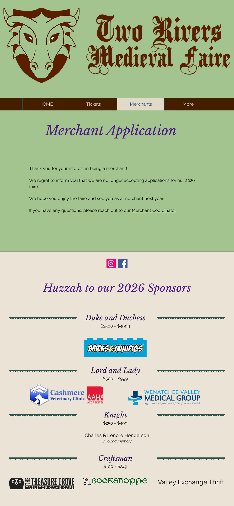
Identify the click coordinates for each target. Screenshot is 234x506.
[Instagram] (111, 263)
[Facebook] (123, 263)
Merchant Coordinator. (154, 210)
